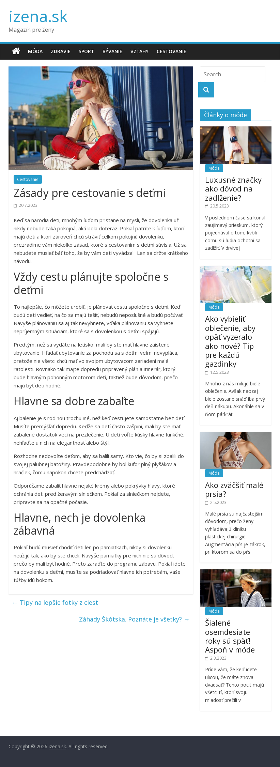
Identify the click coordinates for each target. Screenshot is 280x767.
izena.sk (38, 16)
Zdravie (61, 51)
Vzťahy (139, 51)
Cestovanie (171, 51)
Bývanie (112, 51)
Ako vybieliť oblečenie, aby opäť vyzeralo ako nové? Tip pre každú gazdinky (230, 341)
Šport (86, 51)
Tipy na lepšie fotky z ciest (55, 602)
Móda (35, 51)
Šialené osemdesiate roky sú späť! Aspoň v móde (230, 636)
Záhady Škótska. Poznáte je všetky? (134, 619)
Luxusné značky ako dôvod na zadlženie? (233, 188)
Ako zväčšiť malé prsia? (234, 489)
